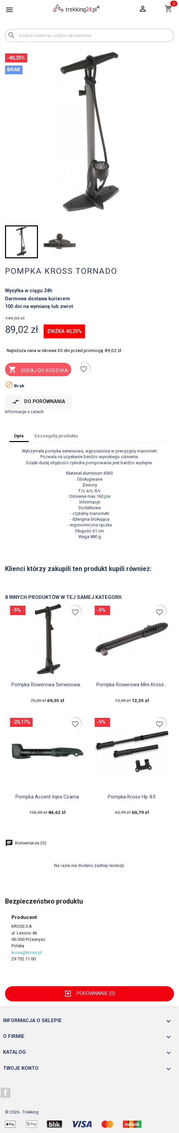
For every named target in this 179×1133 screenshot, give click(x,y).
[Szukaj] (89, 35)
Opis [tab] (19, 435)
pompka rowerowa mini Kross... (131, 685)
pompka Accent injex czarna (47, 797)
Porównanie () (89, 993)
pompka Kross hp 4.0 (131, 797)
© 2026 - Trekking (22, 1112)
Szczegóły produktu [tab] (56, 435)
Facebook (6, 1093)
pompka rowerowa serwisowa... (47, 685)
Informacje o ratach (24, 411)
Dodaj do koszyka (38, 370)
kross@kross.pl (26, 952)
